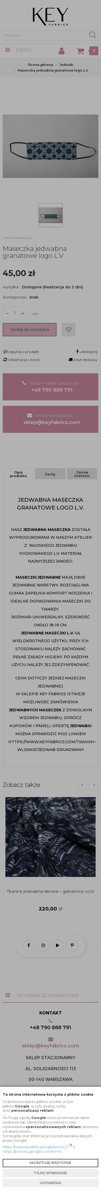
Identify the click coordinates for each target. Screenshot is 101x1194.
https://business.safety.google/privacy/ (38, 1147)
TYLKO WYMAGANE (50, 1173)
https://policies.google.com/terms (33, 1151)
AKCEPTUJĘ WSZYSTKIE (50, 1163)
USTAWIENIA (50, 1183)
